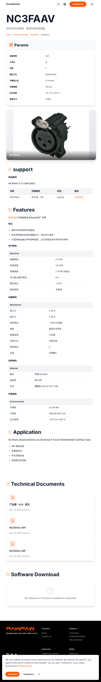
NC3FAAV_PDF (17, 527)
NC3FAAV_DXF (17, 550)
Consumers (74, 633)
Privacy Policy (25, 666)
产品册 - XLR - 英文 (19, 504)
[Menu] (92, 4)
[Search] (58, 4)
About (44, 633)
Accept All (12, 674)
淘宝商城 (79, 197)
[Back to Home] (14, 4)
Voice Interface (75, 640)
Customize (28, 674)
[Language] (64, 4)
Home (8, 35)
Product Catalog (21, 35)
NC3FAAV (13, 217)
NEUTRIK (34, 35)
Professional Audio (77, 636)
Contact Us (46, 636)
